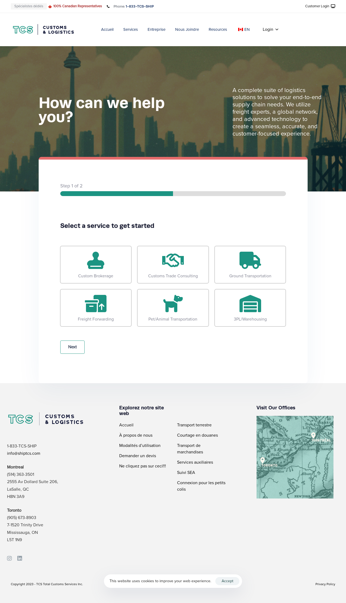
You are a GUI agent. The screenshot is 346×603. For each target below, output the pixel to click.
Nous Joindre (187, 29)
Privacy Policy (325, 584)
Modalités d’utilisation (140, 445)
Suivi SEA (186, 472)
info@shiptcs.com (23, 453)
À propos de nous (135, 435)
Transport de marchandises (190, 449)
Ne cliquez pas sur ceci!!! (142, 466)
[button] (320, 6)
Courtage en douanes (197, 435)
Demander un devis (137, 456)
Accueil (107, 29)
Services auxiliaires (195, 462)
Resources (218, 29)
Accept (227, 581)
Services (130, 29)
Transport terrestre (194, 425)
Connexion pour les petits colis (201, 486)
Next (72, 347)
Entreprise (156, 29)
